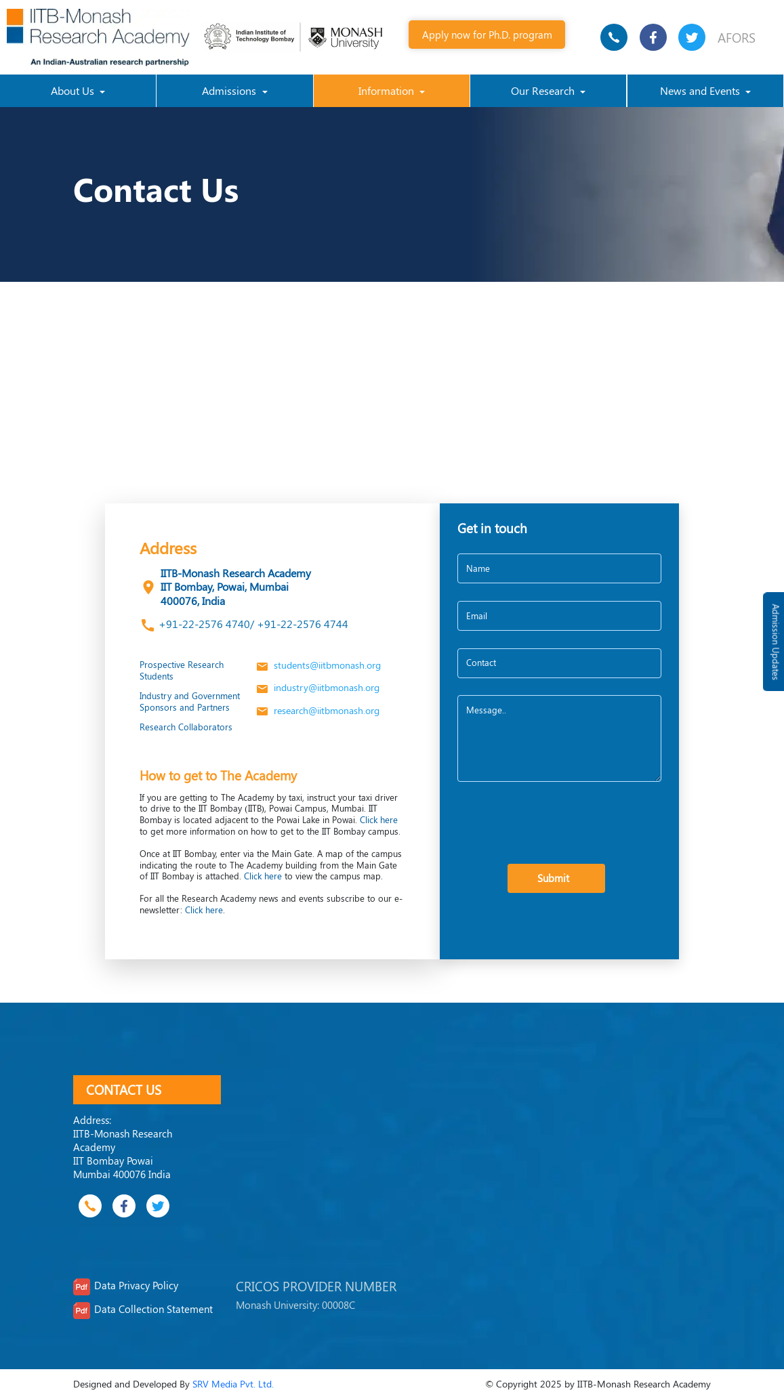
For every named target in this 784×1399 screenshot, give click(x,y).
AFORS (737, 37)
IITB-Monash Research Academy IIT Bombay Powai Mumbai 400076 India (122, 1153)
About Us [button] (74, 90)
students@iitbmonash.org (317, 665)
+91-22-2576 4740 (204, 624)
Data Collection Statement (153, 1309)
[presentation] (560, 824)
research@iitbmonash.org (317, 710)
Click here (379, 819)
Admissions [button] (230, 90)
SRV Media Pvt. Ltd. (233, 1383)
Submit (556, 878)
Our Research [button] (544, 90)
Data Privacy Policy (136, 1285)
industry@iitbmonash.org (317, 687)
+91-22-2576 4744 (301, 624)
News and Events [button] (701, 90)
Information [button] (387, 90)
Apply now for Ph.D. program (487, 34)
